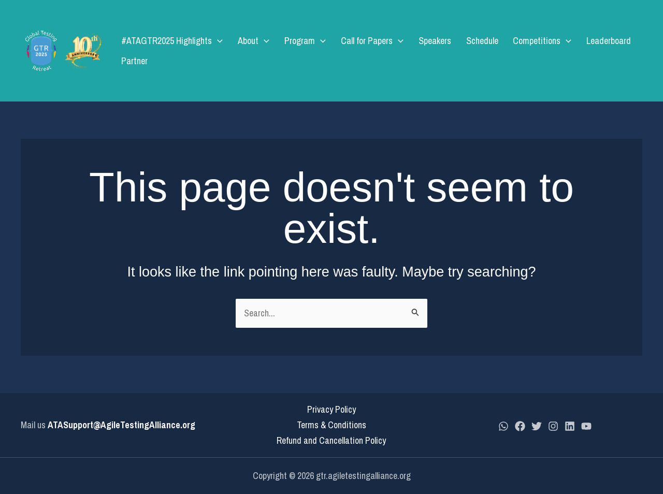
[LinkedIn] (570, 426)
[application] (228, 51)
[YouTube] (586, 426)
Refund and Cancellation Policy (331, 440)
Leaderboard (579, 50)
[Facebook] (520, 426)
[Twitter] (536, 426)
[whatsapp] (503, 426)
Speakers (422, 50)
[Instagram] (553, 426)
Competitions (518, 51)
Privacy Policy (331, 409)
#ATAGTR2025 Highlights (183, 51)
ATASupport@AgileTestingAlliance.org (121, 424)
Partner (624, 50)
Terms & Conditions (331, 424)
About (259, 51)
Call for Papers (365, 51)
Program (304, 51)
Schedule (464, 50)
